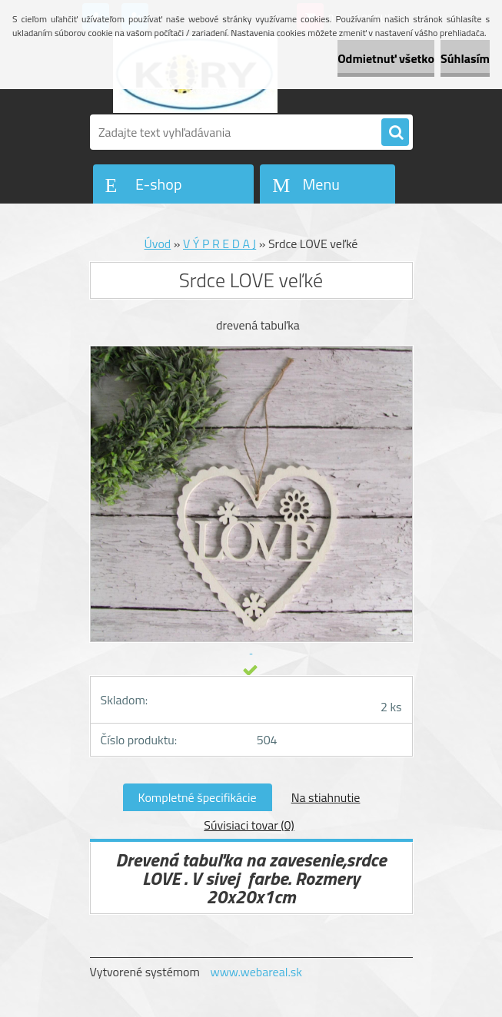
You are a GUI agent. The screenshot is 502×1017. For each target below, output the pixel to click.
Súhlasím (465, 58)
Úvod (158, 243)
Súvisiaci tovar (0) (249, 825)
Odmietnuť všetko (385, 58)
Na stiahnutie (326, 797)
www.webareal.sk (256, 971)
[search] (395, 132)
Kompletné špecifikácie (197, 797)
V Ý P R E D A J (219, 243)
